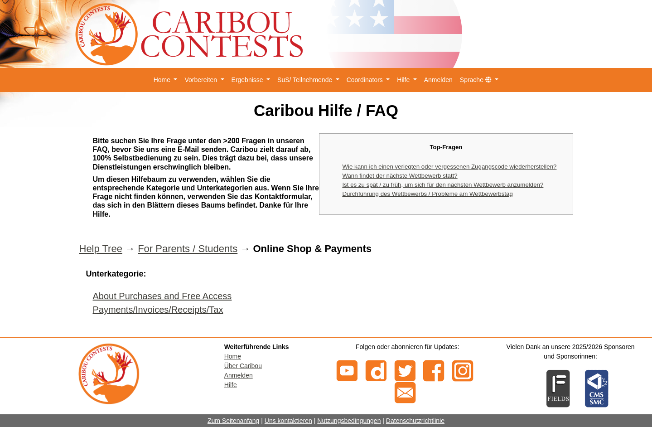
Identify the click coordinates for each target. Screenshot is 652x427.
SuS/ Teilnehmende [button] (305, 79)
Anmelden (438, 79)
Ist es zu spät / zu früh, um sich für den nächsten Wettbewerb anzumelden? (442, 184)
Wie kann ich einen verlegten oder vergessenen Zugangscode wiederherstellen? (449, 166)
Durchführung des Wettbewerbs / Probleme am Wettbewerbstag (427, 193)
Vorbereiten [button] (201, 79)
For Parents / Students (187, 248)
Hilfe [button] (404, 79)
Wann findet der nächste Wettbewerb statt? (399, 175)
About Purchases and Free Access (162, 296)
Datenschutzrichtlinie (415, 420)
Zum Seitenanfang (233, 420)
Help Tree (100, 248)
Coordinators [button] (366, 79)
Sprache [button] (476, 79)
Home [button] (163, 79)
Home (232, 356)
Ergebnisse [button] (248, 79)
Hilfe (230, 384)
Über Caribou (243, 365)
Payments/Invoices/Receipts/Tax (158, 310)
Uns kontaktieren (288, 420)
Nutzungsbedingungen (349, 420)
